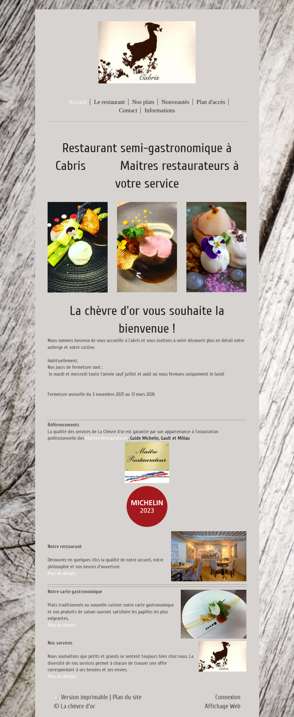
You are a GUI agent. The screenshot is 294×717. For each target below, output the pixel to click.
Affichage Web (222, 706)
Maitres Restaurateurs (106, 438)
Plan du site (127, 697)
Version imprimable (82, 697)
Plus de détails (62, 573)
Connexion (227, 697)
